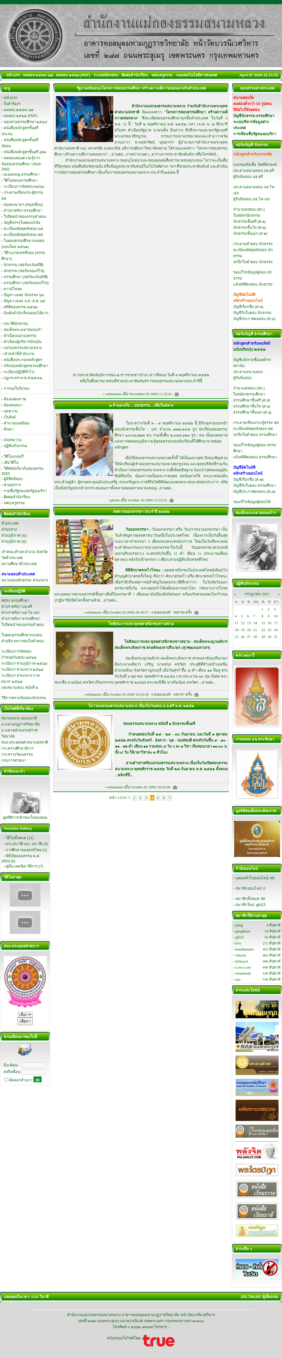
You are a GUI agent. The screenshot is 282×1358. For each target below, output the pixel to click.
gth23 (261, 905)
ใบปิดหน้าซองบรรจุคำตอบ (25, 216)
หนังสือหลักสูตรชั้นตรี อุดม (25, 152)
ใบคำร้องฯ (12, 104)
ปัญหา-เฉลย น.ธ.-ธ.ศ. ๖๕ (24, 301)
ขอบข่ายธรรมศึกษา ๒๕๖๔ (26, 122)
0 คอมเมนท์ (161, 612)
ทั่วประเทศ (9, 523)
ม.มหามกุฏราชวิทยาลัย (20, 724)
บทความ (11, 411)
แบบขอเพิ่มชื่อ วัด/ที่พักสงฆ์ (255, 164)
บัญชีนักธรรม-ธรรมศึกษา (253, 116)
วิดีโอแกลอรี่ (13, 456)
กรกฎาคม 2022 (256, 594)
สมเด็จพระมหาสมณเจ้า (23, 329)
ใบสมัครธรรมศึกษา (249, 394)
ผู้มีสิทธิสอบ (13, 479)
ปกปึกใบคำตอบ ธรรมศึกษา (255, 434)
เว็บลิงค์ (10, 417)
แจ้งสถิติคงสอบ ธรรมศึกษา (255, 457)
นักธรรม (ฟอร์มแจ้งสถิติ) (24, 265)
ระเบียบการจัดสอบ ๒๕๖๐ (24, 186)
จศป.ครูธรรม (14, 503)
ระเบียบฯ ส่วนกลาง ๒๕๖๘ (22, 669)
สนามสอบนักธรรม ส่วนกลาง (24, 580)
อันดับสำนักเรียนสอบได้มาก (26, 313)
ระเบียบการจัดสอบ (16, 651)
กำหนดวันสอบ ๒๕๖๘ (18, 657)
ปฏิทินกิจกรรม (15, 446)
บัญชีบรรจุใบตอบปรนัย (22, 222)
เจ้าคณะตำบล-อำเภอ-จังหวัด (24, 552)
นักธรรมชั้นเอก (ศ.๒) (250, 233)
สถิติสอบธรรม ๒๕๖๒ (21, 307)
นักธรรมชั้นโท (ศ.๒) (249, 227)
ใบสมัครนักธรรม (247, 215)
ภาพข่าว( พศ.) (137, 154)
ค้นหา (8, 429)
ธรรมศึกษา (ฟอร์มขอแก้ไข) (26, 283)
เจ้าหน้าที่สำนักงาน (19, 354)
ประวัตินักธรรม (16, 323)
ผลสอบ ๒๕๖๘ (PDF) (21, 116)
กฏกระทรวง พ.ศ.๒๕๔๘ (23, 378)
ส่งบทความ (13, 440)
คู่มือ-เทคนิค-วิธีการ (22, 866)
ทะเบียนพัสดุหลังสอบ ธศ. (24, 234)
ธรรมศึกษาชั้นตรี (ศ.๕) (252, 400)
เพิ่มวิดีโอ (11, 462)
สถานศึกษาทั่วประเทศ (19, 564)
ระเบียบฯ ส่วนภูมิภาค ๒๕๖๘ (24, 663)
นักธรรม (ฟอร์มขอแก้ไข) (24, 271)
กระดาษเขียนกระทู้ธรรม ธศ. (256, 422)
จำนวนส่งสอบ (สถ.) (249, 209)
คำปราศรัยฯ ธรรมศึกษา (23, 210)
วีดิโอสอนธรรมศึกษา (21, 180)
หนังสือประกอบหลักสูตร (23, 360)
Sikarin (240, 955)
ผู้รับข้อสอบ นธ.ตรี (248, 176)
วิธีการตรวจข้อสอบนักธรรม (23, 698)
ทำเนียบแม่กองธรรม (20, 335)
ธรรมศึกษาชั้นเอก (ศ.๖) (252, 412)
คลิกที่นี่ (124, 775)
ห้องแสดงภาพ (15, 399)
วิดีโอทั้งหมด (16, 838)
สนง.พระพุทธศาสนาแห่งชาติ (24, 742)
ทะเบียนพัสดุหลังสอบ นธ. (24, 228)
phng (239, 925)
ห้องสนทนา (13, 405)
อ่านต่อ (117, 154)
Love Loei (243, 967)
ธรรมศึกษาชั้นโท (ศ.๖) (251, 406)
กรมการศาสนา (13, 760)
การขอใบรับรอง (16, 388)
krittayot (241, 961)
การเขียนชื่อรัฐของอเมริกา (254, 134)
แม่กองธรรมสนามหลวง (23, 348)
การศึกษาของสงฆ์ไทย (24, 850)
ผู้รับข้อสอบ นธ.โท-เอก (251, 199)
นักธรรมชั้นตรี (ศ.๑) (249, 221)
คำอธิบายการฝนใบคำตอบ (22, 641)
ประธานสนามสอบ (248, 372)
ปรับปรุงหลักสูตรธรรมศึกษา (26, 366)
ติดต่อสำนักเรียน (17, 497)
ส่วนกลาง (9, 529)
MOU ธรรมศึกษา (15, 600)
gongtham (242, 931)
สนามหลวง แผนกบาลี (19, 718)
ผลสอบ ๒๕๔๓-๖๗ (19, 110)
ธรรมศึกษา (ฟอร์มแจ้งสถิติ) (26, 277)
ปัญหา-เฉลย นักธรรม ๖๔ (24, 295)
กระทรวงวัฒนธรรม (17, 754)
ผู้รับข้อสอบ (242, 378)
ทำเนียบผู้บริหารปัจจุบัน (23, 342)
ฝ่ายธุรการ (12, 485)
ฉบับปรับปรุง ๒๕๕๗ (249, 349)
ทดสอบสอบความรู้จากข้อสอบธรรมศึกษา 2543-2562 (21, 163)
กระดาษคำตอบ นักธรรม (253, 244)
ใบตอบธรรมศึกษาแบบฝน (21, 635)
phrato (115, 500)
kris (238, 943)
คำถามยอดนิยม (17, 423)
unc (238, 979)
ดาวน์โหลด (13, 289)
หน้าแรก (10, 98)
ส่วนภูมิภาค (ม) (14, 535)
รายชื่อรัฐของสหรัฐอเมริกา (25, 491)
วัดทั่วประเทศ (12, 558)
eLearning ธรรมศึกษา (21, 174)
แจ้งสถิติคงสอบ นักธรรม (253, 284)
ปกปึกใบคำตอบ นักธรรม (253, 262)
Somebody (243, 973)
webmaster (113, 394)
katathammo (244, 949)
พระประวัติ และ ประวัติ (24, 844)
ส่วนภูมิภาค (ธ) (13, 541)
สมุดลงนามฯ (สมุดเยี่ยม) (23, 204)
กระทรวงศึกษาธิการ (17, 748)
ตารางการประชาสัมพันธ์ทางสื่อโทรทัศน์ (184, 154)
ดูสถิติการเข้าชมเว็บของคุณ (25, 817)
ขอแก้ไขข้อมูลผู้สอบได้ (252, 502)
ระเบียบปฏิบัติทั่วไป (19, 372)
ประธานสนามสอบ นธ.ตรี (253, 170)
